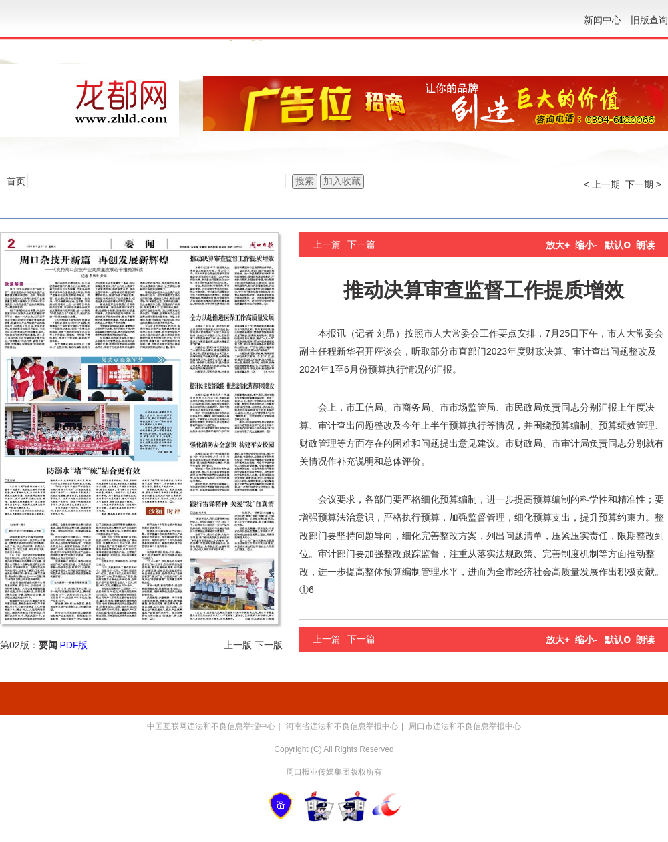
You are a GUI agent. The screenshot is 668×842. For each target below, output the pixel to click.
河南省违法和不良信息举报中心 (342, 726)
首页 (16, 181)
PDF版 (73, 645)
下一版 (269, 645)
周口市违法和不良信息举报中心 (465, 726)
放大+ (558, 245)
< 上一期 (602, 184)
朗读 (645, 245)
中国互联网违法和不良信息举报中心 (211, 726)
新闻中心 (602, 20)
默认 (618, 245)
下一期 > (643, 184)
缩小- (586, 245)
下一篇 (361, 244)
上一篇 (327, 244)
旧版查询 (649, 20)
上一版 (238, 645)
